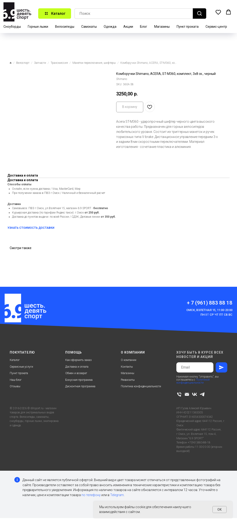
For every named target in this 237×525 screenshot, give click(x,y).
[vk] (194, 394)
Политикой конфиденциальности (193, 381)
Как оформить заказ (78, 360)
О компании (128, 360)
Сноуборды (12, 26)
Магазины (162, 26)
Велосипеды (64, 26)
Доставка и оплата (76, 366)
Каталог (15, 360)
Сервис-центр (216, 26)
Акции (128, 26)
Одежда (110, 26)
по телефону (91, 495)
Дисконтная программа (80, 386)
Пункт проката (188, 26)
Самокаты (89, 26)
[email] (187, 394)
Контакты (127, 366)
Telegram (117, 495)
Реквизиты (128, 380)
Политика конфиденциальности (141, 386)
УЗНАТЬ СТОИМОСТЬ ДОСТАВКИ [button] (30, 227)
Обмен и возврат (76, 373)
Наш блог (16, 380)
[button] (218, 12)
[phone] (179, 394)
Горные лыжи (38, 26)
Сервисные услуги (21, 366)
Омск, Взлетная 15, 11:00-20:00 (209, 310)
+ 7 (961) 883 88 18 (209, 303)
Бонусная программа (79, 380)
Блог (143, 26)
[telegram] (202, 394)
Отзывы (15, 386)
